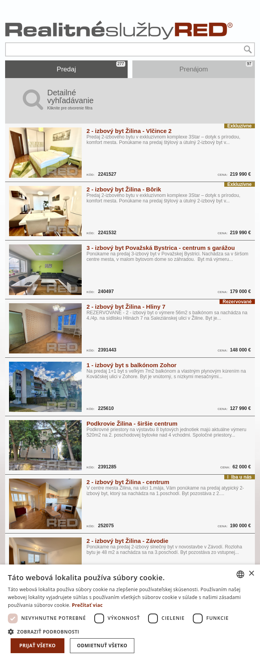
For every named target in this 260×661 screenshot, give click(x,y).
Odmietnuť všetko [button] (102, 645)
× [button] (251, 574)
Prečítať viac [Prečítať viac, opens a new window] (87, 605)
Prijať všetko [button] (37, 645)
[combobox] (240, 574)
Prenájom (216, 67)
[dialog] (130, 612)
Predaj (91, 67)
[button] (130, 631)
